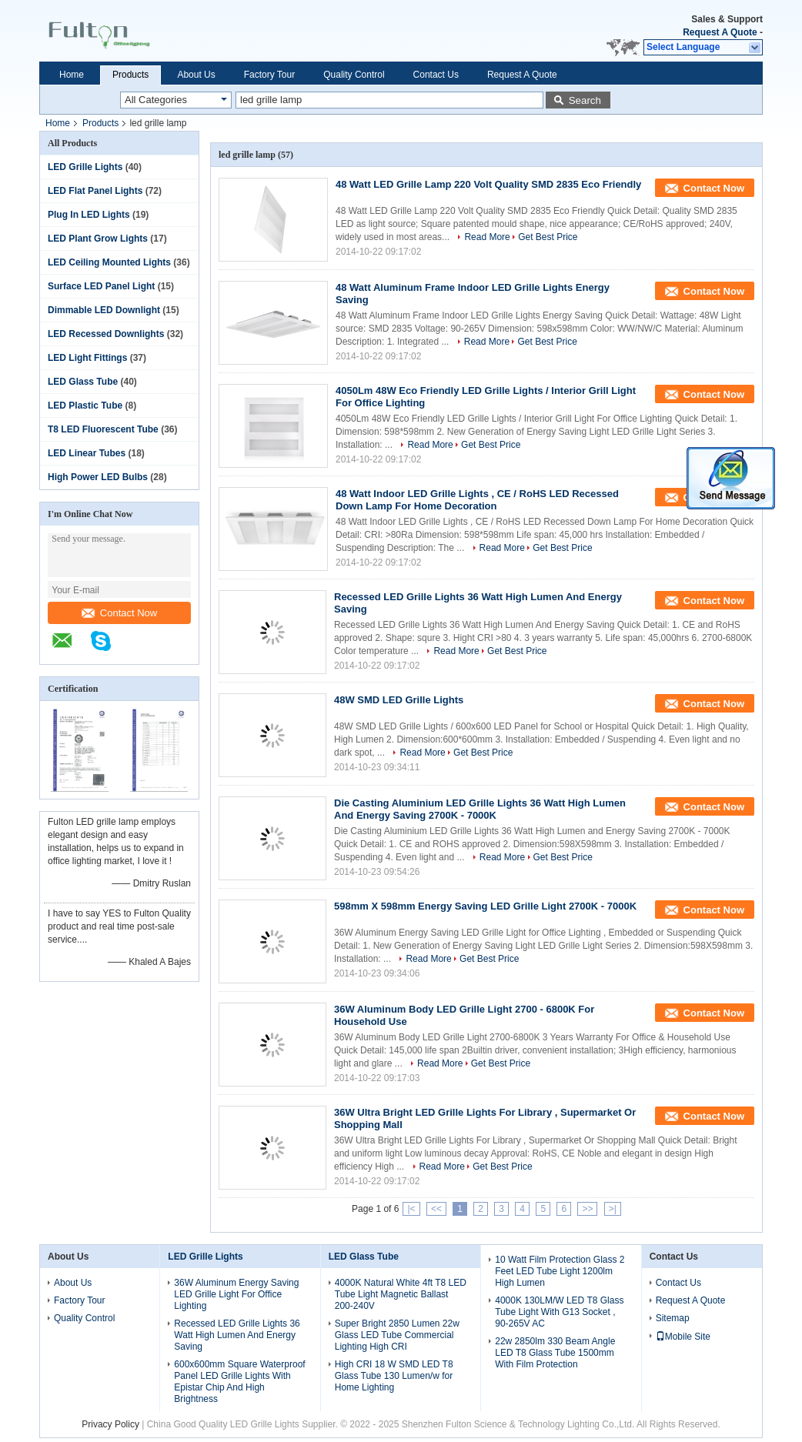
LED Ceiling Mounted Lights (109, 262)
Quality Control (353, 74)
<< (436, 1208)
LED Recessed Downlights (106, 334)
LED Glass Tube (83, 381)
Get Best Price (547, 237)
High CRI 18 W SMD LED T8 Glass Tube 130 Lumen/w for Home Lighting (394, 1376)
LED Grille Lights (85, 167)
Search (585, 100)
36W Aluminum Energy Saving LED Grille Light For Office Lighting (236, 1294)
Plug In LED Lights (89, 214)
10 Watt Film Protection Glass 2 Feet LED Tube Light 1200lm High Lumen (559, 1271)
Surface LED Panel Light (101, 286)
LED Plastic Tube (85, 405)
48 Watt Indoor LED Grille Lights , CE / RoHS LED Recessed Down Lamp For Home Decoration (477, 500)
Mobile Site (683, 1336)
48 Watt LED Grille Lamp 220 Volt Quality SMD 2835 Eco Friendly (488, 184)
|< (411, 1208)
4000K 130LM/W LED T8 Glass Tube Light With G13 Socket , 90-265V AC (559, 1312)
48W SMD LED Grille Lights (398, 700)
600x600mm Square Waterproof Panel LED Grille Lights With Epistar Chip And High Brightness (239, 1381)
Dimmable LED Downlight (104, 310)
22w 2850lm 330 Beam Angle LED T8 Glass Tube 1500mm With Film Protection (555, 1353)
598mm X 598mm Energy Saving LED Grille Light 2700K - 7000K (485, 906)
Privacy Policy (110, 1424)
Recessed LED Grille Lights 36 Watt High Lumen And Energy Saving (236, 1335)
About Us (196, 74)
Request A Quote (720, 32)
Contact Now (119, 613)
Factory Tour (269, 74)
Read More (487, 237)
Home (71, 74)
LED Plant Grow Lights (98, 238)
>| (613, 1208)
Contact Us (436, 74)
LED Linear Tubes (86, 453)
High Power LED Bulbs (98, 477)
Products (130, 74)
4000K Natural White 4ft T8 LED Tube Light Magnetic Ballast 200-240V (400, 1294)
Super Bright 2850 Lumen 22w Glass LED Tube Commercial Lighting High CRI (397, 1335)
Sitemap (673, 1318)
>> (587, 1208)
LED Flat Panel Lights (95, 190)
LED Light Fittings (87, 357)
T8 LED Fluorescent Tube (103, 429)
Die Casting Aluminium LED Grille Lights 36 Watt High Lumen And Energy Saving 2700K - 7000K (480, 809)
